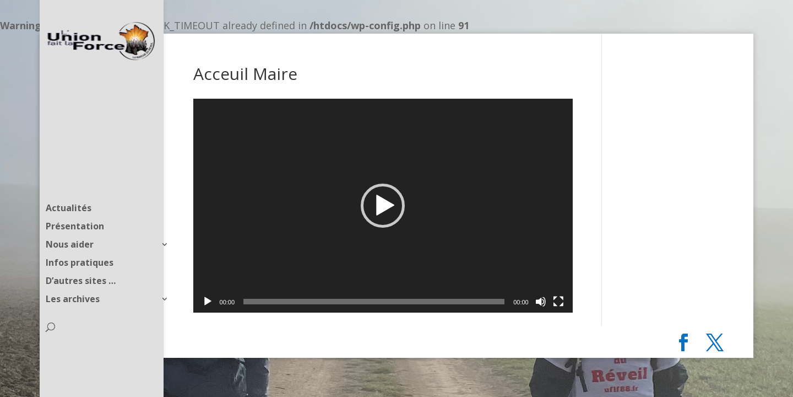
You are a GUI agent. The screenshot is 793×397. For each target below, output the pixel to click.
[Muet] (540, 301)
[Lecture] (207, 301)
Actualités (68, 187)
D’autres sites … (81, 260)
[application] (383, 206)
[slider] (373, 301)
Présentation (75, 205)
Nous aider (70, 223)
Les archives (73, 278)
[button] (383, 206)
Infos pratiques (79, 241)
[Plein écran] (558, 301)
